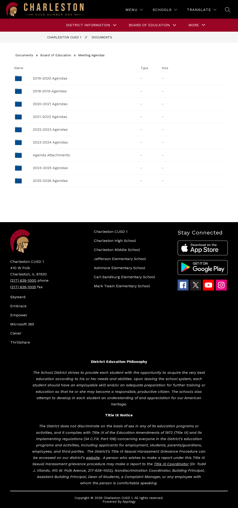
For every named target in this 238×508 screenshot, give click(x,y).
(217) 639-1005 (23, 287)
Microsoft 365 (22, 324)
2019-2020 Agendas (50, 78)
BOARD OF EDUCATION (149, 25)
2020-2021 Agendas (50, 104)
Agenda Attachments (51, 155)
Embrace (18, 306)
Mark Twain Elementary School (122, 286)
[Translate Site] (202, 10)
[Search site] (228, 10)
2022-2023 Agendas (50, 129)
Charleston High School (115, 240)
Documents (102, 37)
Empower (18, 315)
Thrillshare (20, 342)
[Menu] (134, 10)
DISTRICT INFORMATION (88, 25)
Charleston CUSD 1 (64, 37)
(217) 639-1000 (23, 280)
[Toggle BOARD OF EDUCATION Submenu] (174, 25)
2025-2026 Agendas (50, 180)
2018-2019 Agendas (50, 91)
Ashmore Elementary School (119, 268)
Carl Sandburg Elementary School (124, 277)
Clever (16, 333)
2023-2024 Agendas (50, 142)
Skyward (18, 297)
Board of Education (55, 55)
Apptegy (129, 501)
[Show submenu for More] (193, 25)
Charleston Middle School (117, 249)
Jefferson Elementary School (120, 259)
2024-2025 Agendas (50, 168)
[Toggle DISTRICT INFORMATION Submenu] (115, 25)
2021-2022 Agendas (50, 116)
